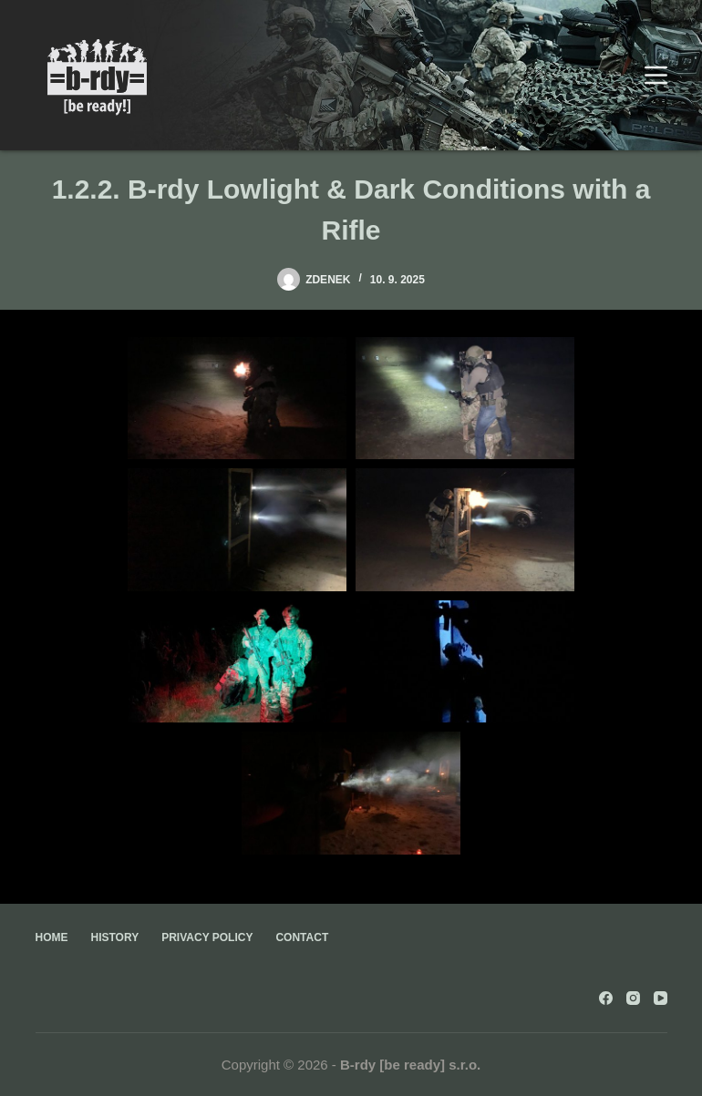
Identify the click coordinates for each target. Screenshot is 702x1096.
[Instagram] (633, 998)
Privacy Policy (207, 937)
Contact (301, 937)
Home (52, 937)
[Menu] (656, 75)
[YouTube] (660, 998)
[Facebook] (606, 998)
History (115, 937)
